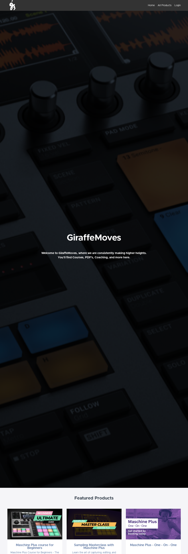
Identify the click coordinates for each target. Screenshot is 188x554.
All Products (165, 5)
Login (177, 5)
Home (151, 5)
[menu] (163, 5)
